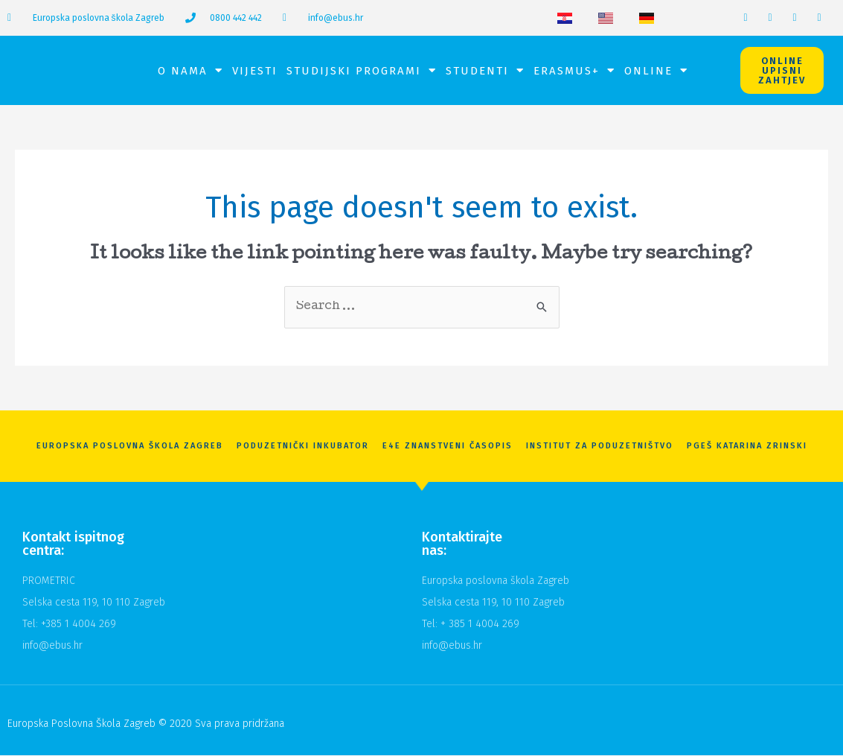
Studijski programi (361, 70)
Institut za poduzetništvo (599, 446)
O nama (190, 70)
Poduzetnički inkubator (303, 446)
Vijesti (255, 70)
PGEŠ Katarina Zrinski (747, 446)
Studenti (485, 70)
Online (656, 70)
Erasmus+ (574, 70)
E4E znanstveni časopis (447, 446)
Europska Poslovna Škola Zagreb (129, 446)
